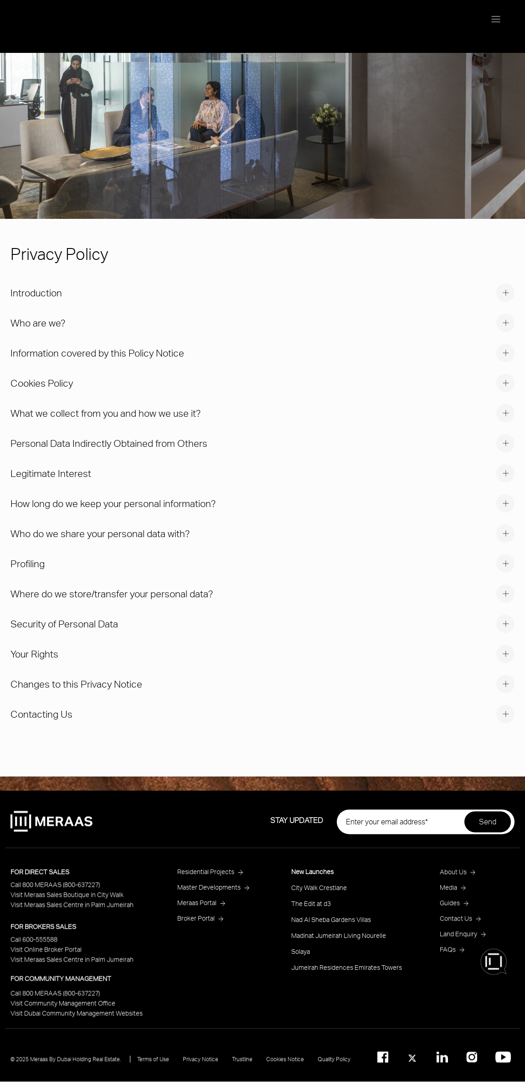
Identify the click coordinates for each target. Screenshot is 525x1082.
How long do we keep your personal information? (113, 503)
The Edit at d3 (311, 910)
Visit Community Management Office (62, 1009)
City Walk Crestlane (319, 894)
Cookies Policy (41, 383)
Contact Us (456, 924)
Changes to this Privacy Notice (76, 684)
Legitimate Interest (50, 473)
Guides (450, 909)
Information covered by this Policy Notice (97, 353)
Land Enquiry (458, 940)
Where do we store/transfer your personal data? (111, 593)
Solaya (300, 958)
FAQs (448, 955)
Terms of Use (153, 1065)
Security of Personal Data (64, 623)
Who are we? (37, 322)
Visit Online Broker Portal (46, 955)
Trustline (242, 1065)
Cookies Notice (285, 1065)
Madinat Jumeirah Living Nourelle (338, 942)
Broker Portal (196, 924)
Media (448, 893)
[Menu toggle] (496, 20)
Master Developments (209, 893)
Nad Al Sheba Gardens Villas (331, 926)
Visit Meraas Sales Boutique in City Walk (67, 901)
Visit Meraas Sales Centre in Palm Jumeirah (72, 911)
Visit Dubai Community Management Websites (76, 1019)
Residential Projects (205, 878)
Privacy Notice (200, 1065)
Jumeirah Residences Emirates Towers (346, 974)
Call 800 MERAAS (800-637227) (55, 891)
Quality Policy (334, 1065)
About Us (453, 878)
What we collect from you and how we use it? (105, 413)
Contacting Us (41, 714)
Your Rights (34, 653)
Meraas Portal (196, 909)
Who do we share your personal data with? (100, 533)
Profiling (27, 563)
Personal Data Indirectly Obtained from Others (108, 443)
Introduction (36, 292)
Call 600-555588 (33, 945)
